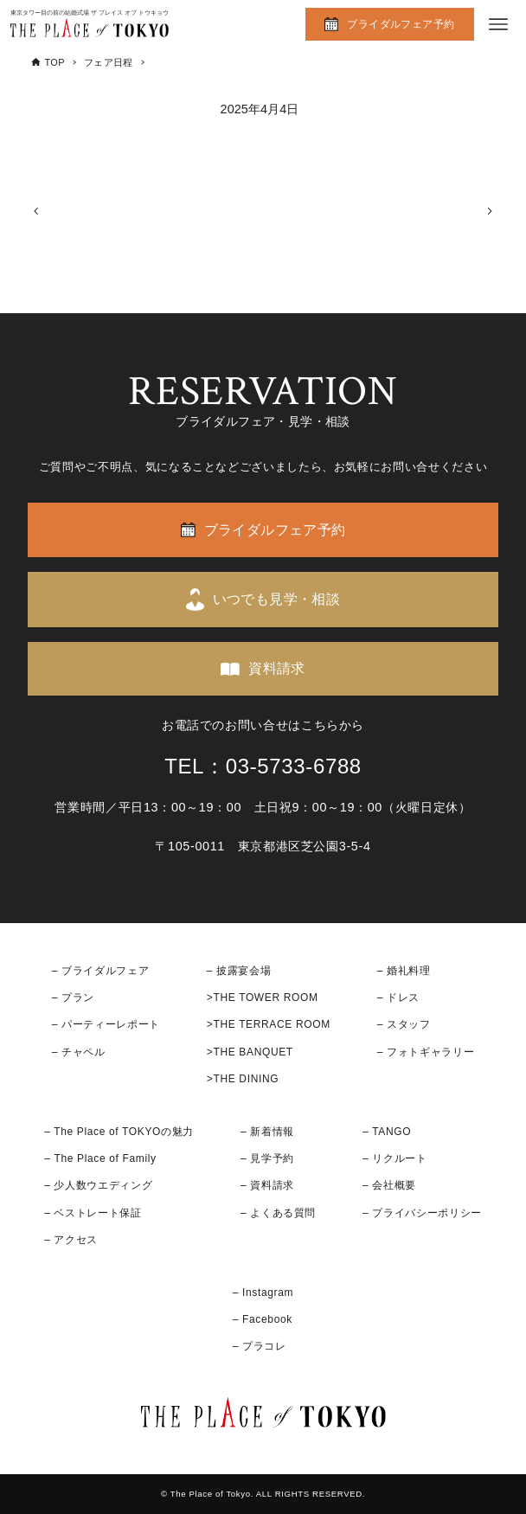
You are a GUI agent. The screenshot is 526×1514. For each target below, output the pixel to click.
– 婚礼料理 (404, 971)
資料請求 (276, 668)
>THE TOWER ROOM (262, 997)
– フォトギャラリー (425, 1052)
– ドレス (398, 997)
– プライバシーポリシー (422, 1213)
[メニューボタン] (498, 24)
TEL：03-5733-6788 (263, 766)
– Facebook (262, 1319)
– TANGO (386, 1132)
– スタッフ (404, 1024)
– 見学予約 (267, 1158)
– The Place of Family (100, 1158)
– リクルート (394, 1158)
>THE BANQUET (250, 1052)
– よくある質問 (278, 1213)
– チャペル (79, 1052)
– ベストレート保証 (92, 1213)
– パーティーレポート (106, 1024)
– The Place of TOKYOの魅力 (119, 1132)
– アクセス (71, 1240)
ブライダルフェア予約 (400, 24)
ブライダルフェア (105, 971)
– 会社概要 (389, 1185)
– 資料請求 (267, 1185)
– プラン (73, 997)
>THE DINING (243, 1079)
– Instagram (263, 1292)
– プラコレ (259, 1346)
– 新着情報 (267, 1132)
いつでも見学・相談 (277, 599)
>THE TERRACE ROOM (268, 1024)
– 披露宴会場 (239, 971)
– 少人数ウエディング (98, 1185)
